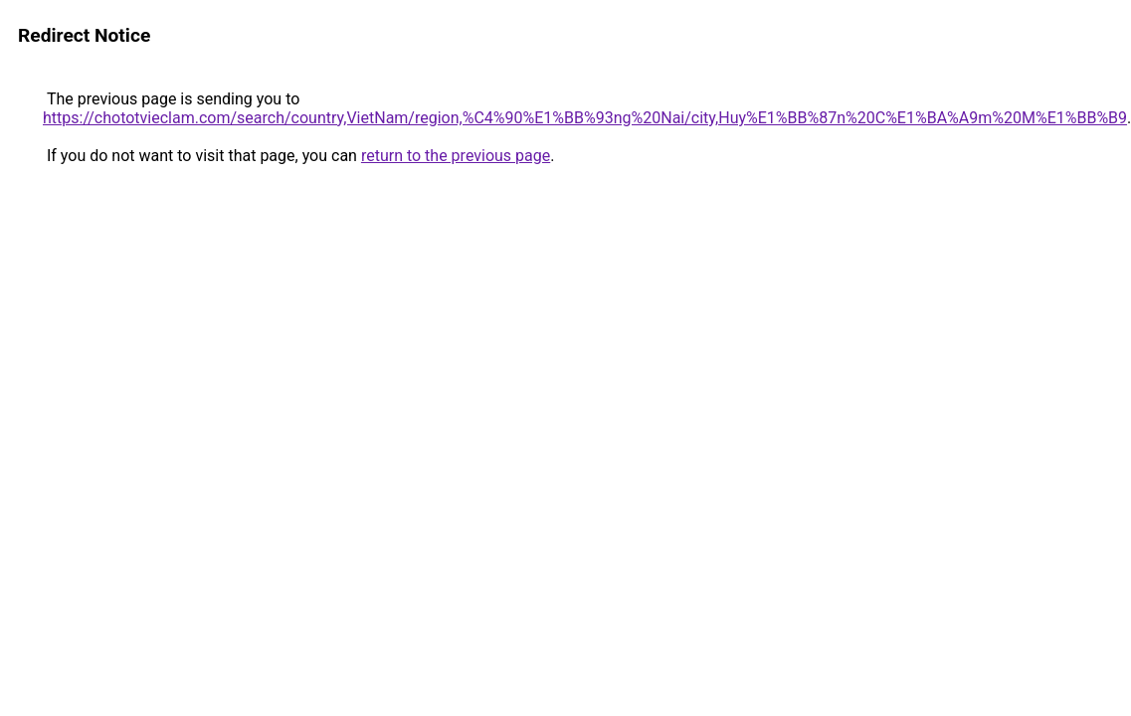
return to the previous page (455, 155)
